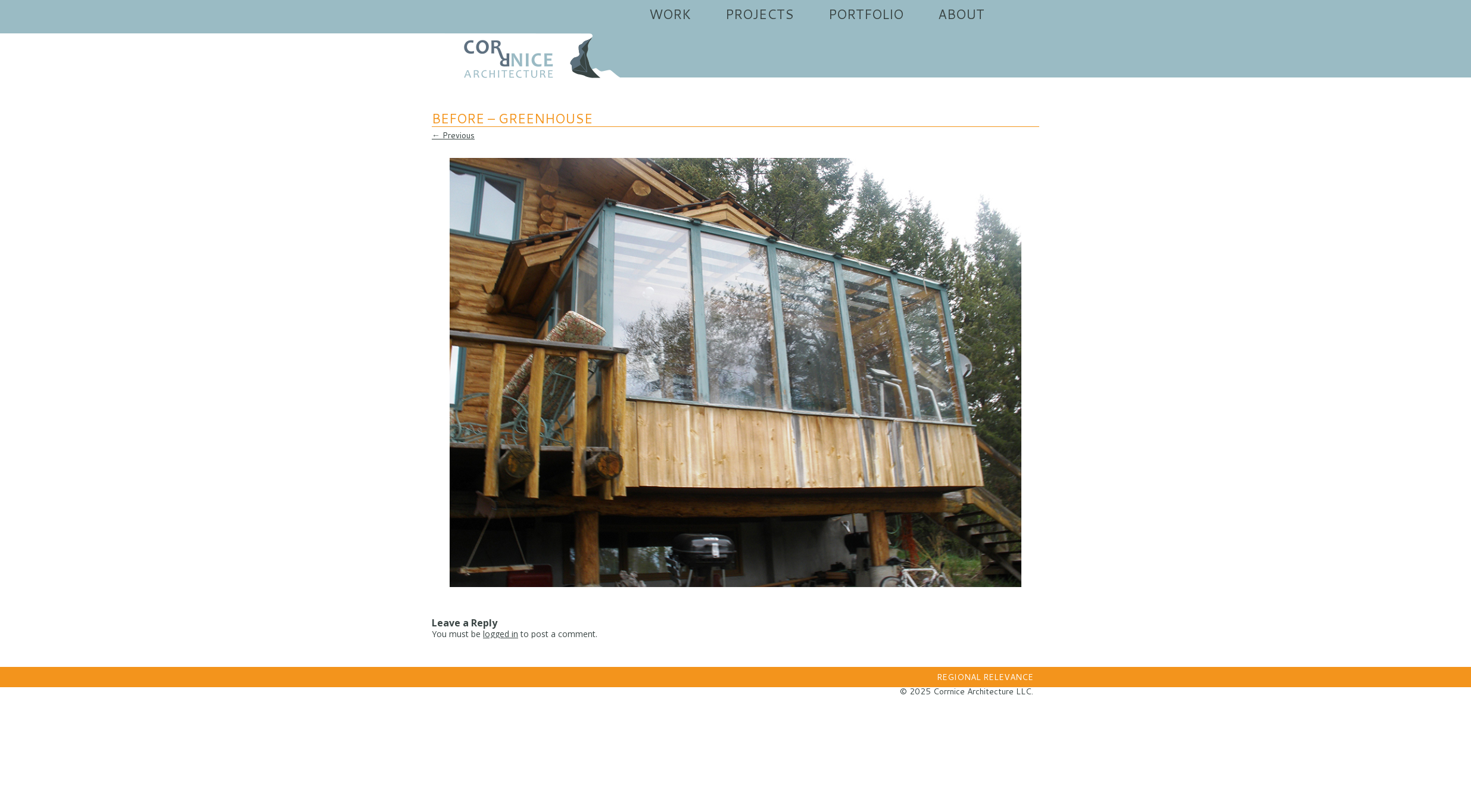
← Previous (453, 135)
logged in (500, 634)
